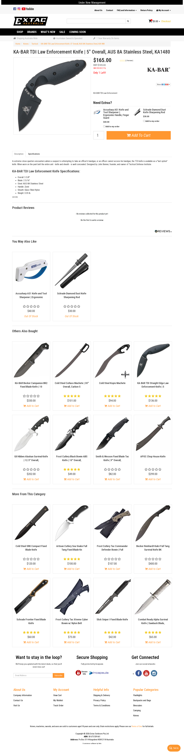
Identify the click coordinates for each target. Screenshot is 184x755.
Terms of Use (137, 726)
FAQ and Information (127, 10)
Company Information (22, 695)
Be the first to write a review (92, 220)
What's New (48, 32)
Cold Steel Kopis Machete (112, 383)
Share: (163, 84)
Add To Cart (138, 135)
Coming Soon (77, 32)
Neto (100, 743)
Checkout (166, 21)
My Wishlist (58, 700)
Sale (62, 32)
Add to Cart (31, 406)
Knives (136, 715)
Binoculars (137, 705)
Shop (20, 32)
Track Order (58, 705)
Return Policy (147, 10)
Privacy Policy (99, 700)
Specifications (34, 154)
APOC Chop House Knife (153, 456)
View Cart (57, 695)
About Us (98, 10)
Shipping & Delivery (101, 695)
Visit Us (16, 705)
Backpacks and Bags (142, 700)
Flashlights (137, 695)
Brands (32, 32)
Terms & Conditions (101, 705)
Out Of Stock (31, 316)
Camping (137, 710)
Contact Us (18, 700)
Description (18, 154)
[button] (132, 60)
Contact (109, 10)
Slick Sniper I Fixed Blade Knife (112, 619)
